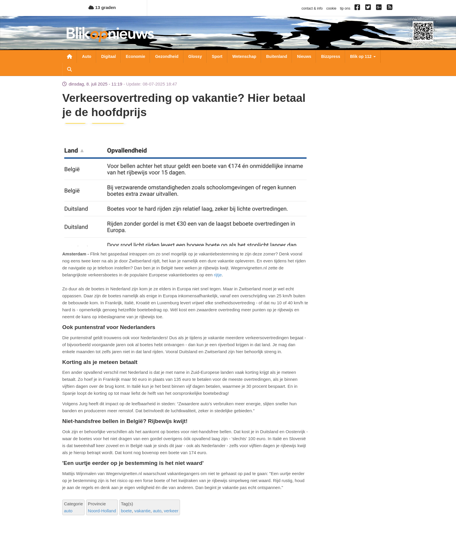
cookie (331, 8)
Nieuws (304, 56)
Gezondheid (166, 56)
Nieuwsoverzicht (69, 56)
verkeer (171, 510)
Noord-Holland (102, 510)
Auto (86, 56)
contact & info (312, 8)
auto (68, 510)
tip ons (345, 8)
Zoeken (69, 69)
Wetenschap (244, 56)
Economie (135, 56)
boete (126, 510)
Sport (217, 56)
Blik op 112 (363, 56)
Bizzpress (330, 56)
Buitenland (276, 56)
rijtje (217, 274)
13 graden (102, 7)
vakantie (142, 510)
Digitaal (108, 56)
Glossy (195, 56)
